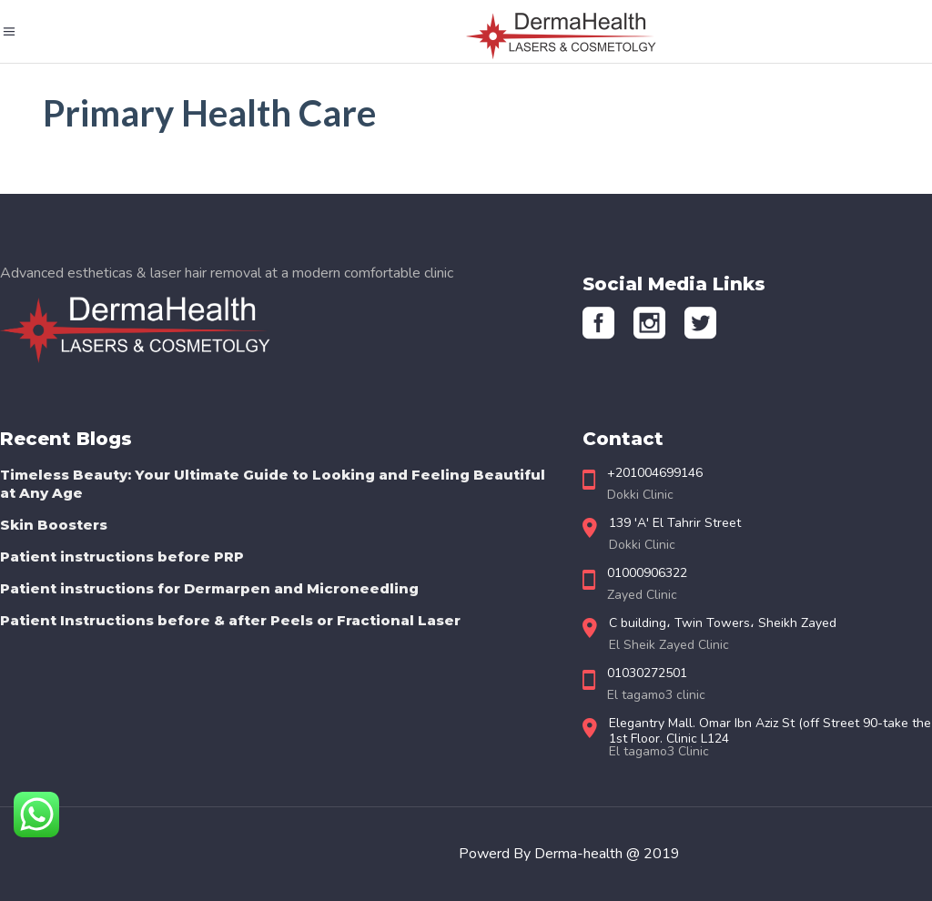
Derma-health (580, 854)
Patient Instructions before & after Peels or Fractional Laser (230, 620)
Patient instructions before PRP (122, 556)
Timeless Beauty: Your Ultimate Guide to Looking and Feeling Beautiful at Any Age (272, 483)
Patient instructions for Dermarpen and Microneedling (209, 588)
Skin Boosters (53, 524)
